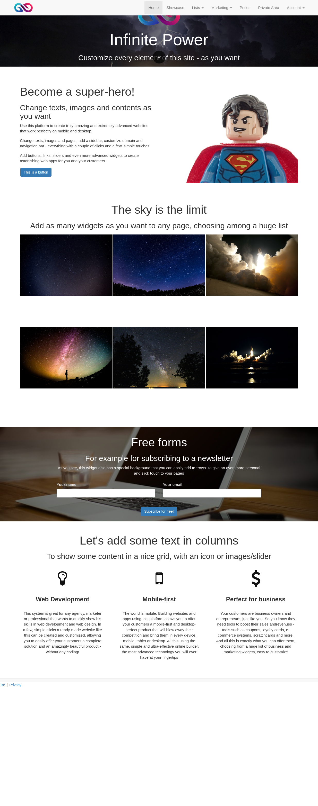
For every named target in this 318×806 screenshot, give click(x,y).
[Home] (23, 7)
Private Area (268, 7)
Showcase (175, 7)
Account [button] (295, 7)
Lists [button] (198, 7)
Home (153, 7)
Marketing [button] (221, 7)
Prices (245, 7)
